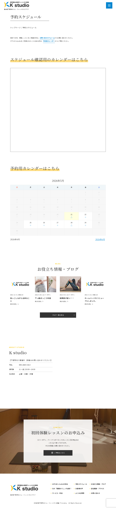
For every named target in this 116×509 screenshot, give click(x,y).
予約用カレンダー (49, 41)
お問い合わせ (95, 493)
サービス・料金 (57, 493)
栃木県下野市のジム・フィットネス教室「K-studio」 (51, 503)
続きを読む (13, 304)
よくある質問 (79, 493)
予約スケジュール (81, 484)
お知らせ (20, 294)
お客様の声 (79, 488)
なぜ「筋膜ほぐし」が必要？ (61, 488)
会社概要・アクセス (97, 488)
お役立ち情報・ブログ (98, 484)
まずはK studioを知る (60, 484)
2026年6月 (100, 239)
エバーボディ (47, 294)
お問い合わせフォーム (47, 38)
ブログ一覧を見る (58, 315)
